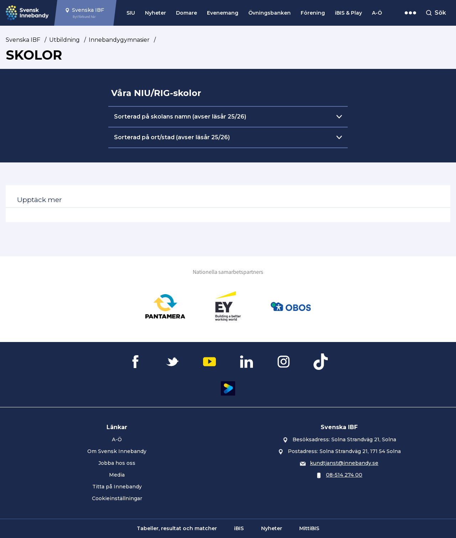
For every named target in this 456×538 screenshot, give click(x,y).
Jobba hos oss (116, 463)
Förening (313, 13)
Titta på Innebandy (117, 486)
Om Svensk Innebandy (116, 451)
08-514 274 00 (344, 475)
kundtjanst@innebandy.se (344, 463)
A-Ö (377, 13)
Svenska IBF (23, 39)
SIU (130, 13)
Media (117, 475)
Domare (186, 13)
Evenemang (222, 13)
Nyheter (155, 13)
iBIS (239, 528)
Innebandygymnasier (119, 39)
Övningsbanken (269, 13)
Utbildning (64, 39)
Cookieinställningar (117, 498)
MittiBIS (309, 528)
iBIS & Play (348, 13)
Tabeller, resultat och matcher (177, 528)
